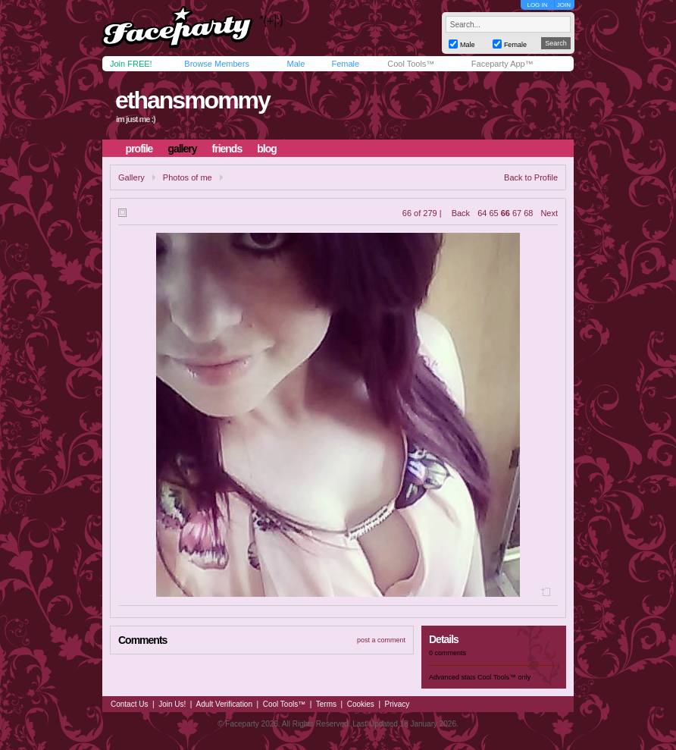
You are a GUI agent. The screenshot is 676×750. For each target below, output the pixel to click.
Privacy (397, 704)
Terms (326, 704)
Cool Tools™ (410, 63)
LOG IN (537, 5)
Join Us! (172, 704)
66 (505, 213)
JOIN (564, 5)
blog (267, 149)
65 (493, 213)
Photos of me (187, 177)
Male (295, 63)
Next (549, 213)
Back (461, 213)
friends (227, 149)
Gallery (131, 177)
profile (139, 149)
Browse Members (216, 63)
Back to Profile (531, 177)
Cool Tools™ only (503, 677)
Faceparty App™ (502, 63)
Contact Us (129, 704)
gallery (181, 149)
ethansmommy (192, 100)
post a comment (381, 640)
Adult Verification (224, 704)
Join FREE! (131, 63)
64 (482, 213)
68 (528, 213)
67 (516, 213)
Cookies (360, 704)
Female (345, 63)
